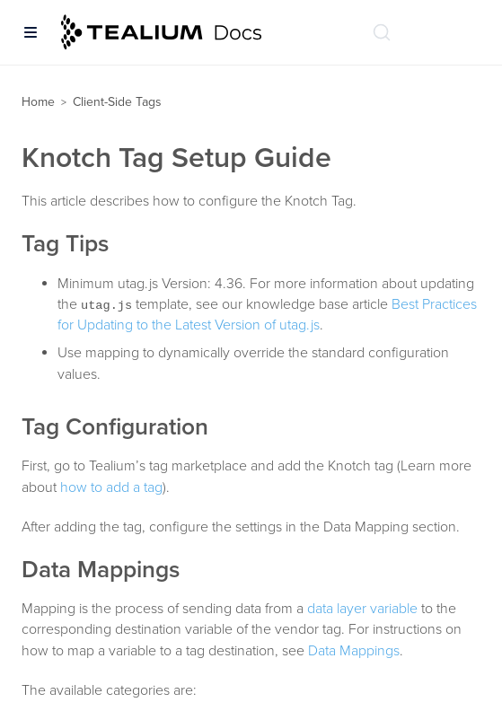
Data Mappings (354, 651)
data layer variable (362, 609)
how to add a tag (111, 487)
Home (38, 102)
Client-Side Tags (117, 102)
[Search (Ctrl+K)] (381, 32)
